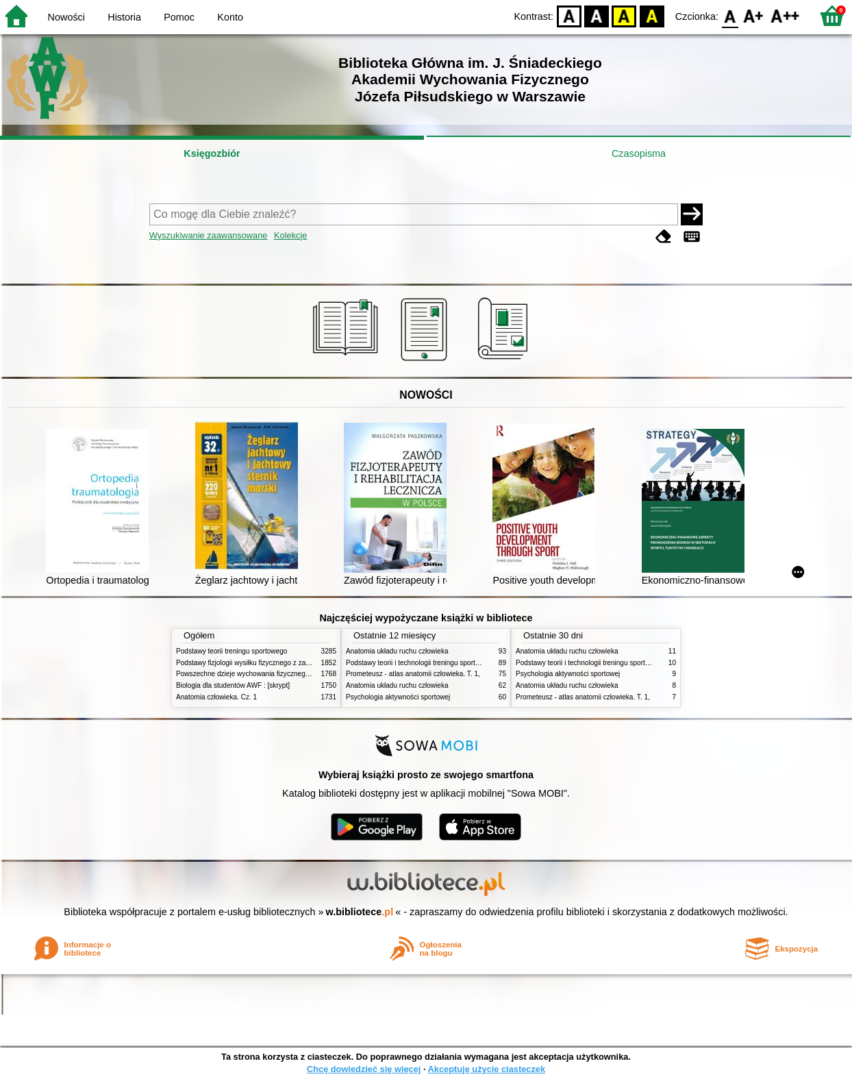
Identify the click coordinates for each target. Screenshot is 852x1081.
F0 (729, 15)
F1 (753, 15)
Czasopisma (639, 153)
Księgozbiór (212, 153)
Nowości (66, 17)
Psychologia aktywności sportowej (398, 697)
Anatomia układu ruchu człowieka (397, 651)
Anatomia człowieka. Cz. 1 (216, 697)
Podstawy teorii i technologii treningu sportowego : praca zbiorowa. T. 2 (454, 663)
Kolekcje (290, 235)
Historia (124, 17)
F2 (785, 15)
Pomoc (179, 17)
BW (596, 15)
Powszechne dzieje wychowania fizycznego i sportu (255, 674)
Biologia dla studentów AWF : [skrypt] (233, 685)
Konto (230, 17)
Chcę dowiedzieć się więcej (364, 1069)
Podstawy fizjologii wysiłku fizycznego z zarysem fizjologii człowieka (279, 663)
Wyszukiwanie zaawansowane (208, 235)
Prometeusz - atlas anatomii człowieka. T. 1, (413, 674)
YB (624, 15)
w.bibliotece (360, 911)
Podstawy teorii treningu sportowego (231, 651)
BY (651, 15)
